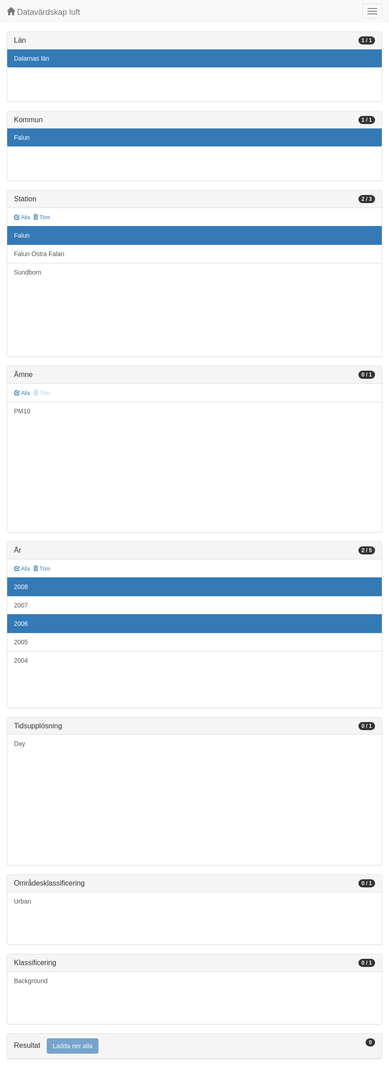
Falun (22, 137)
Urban (22, 901)
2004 (21, 660)
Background (31, 980)
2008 (21, 586)
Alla (22, 217)
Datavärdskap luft (43, 12)
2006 (21, 623)
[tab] (194, 1046)
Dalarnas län (31, 58)
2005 (21, 642)
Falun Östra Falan (39, 253)
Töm (41, 217)
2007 (21, 605)
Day (19, 743)
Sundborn (27, 272)
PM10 (22, 411)
